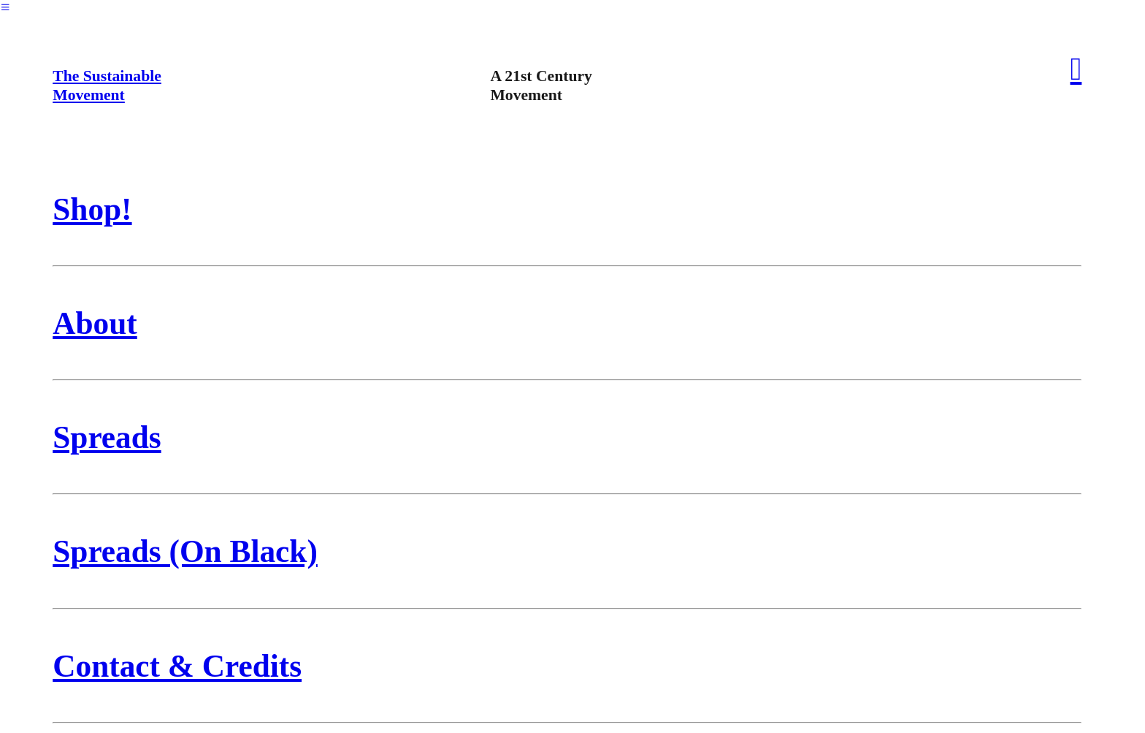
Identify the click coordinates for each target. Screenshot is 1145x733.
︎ (1076, 68)
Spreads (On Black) (185, 551)
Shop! (92, 209)
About (95, 323)
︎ (5, 7)
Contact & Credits (177, 665)
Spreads (107, 437)
